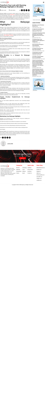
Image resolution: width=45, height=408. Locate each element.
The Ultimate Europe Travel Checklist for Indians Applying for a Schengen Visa (38, 40)
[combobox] (36, 20)
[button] (43, 2)
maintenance (12, 14)
